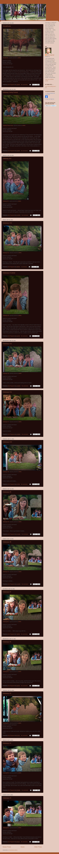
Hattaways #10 (7, 442)
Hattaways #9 (7, 492)
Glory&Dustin (7, 26)
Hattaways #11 (7, 343)
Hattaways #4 (7, 743)
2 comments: (24, 266)
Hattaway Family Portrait (10, 92)
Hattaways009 (6, 827)
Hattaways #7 (7, 592)
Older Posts (38, 847)
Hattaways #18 (6, 373)
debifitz (19, 57)
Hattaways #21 (6, 252)
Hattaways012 (6, 671)
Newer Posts (7, 847)
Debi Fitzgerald (50, 55)
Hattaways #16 (6, 471)
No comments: (24, 84)
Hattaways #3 (7, 798)
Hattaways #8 (7, 542)
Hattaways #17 (6, 421)
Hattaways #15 (6, 521)
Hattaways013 (6, 621)
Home (22, 847)
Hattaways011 (6, 723)
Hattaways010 (6, 772)
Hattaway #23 (6, 201)
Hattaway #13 (7, 158)
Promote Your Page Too (49, 99)
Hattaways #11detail (9, 273)
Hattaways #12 (7, 223)
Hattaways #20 (6, 315)
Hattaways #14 (6, 571)
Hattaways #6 (7, 642)
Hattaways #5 (7, 693)
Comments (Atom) (13, 850)
